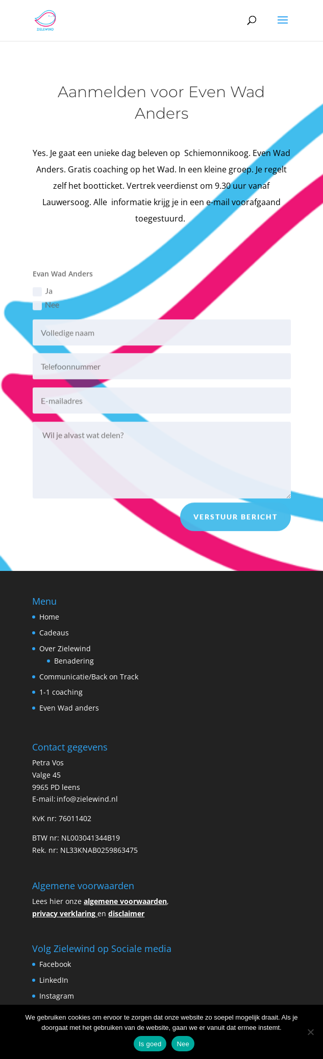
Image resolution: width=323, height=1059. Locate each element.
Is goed (150, 1044)
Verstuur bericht (235, 521)
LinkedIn (54, 980)
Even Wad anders (69, 708)
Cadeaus (54, 632)
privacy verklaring (63, 913)
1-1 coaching (61, 692)
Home (49, 617)
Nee (46, 309)
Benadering (74, 661)
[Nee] (310, 1032)
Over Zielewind (65, 648)
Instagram (57, 996)
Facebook (55, 964)
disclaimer (126, 913)
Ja (43, 295)
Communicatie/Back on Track (88, 676)
